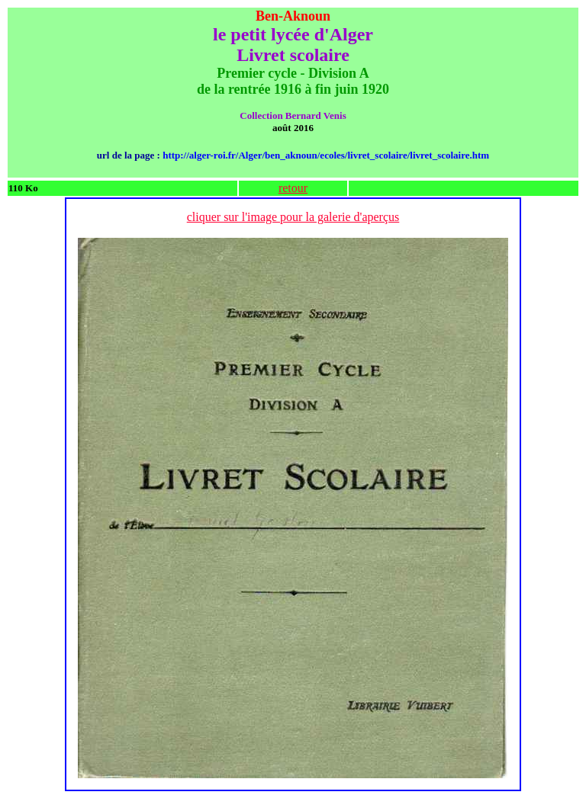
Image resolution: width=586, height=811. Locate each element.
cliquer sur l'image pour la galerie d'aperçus (293, 216)
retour (293, 187)
